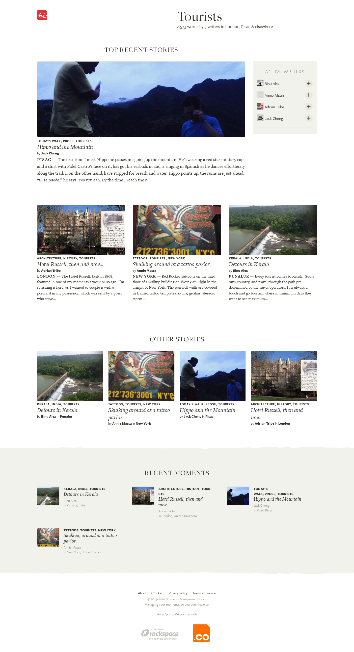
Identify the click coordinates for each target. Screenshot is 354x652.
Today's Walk (49, 141)
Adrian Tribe (270, 106)
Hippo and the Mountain (65, 147)
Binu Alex (268, 83)
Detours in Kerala (249, 264)
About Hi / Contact (151, 592)
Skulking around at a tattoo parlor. (172, 264)
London (46, 276)
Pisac (44, 159)
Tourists (84, 141)
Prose (68, 141)
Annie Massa (270, 94)
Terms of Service (204, 592)
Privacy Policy (178, 592)
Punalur (239, 276)
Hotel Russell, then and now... (70, 264)
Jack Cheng (50, 153)
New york (144, 276)
